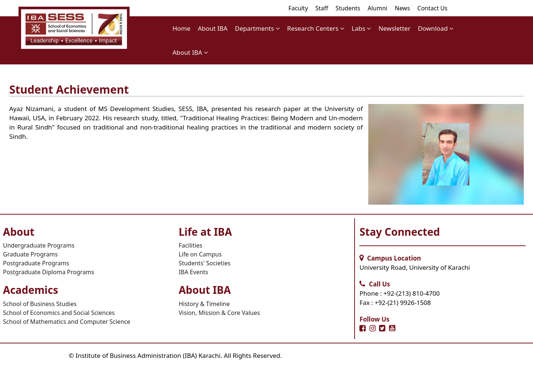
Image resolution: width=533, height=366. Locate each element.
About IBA (212, 28)
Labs (361, 28)
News (402, 8)
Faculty (298, 8)
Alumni (377, 8)
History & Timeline (204, 304)
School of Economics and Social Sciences (59, 313)
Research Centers (315, 28)
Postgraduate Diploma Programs (48, 272)
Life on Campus (200, 254)
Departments (257, 28)
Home (181, 28)
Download (435, 28)
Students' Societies (205, 263)
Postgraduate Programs (36, 263)
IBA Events (193, 272)
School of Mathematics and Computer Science (66, 322)
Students (348, 8)
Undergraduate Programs (38, 245)
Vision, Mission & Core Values (219, 313)
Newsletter (394, 28)
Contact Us (432, 8)
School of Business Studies (40, 304)
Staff (321, 8)
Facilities (190, 245)
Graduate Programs (30, 254)
